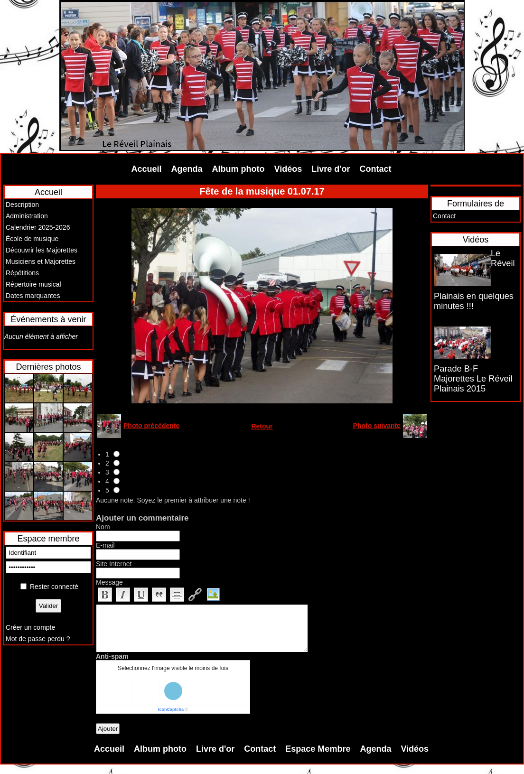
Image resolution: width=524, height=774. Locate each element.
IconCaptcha (171, 709)
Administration (27, 216)
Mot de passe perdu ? (38, 639)
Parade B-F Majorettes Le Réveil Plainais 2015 (473, 378)
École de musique (32, 238)
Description (22, 204)
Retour (261, 426)
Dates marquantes (33, 295)
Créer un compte (30, 627)
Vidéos (288, 169)
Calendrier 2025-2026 (38, 227)
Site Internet (114, 564)
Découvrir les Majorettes (41, 250)
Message (109, 582)
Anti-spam (112, 656)
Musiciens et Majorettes (40, 261)
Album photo (238, 169)
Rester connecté (54, 586)
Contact (376, 169)
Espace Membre (317, 749)
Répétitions (22, 273)
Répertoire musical (33, 284)
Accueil (146, 169)
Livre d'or (330, 169)
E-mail (105, 545)
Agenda (187, 169)
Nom (103, 527)
